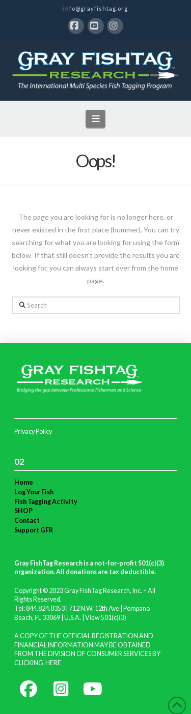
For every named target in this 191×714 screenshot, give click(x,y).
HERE (53, 663)
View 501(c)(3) (105, 617)
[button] (95, 119)
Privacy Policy (33, 431)
